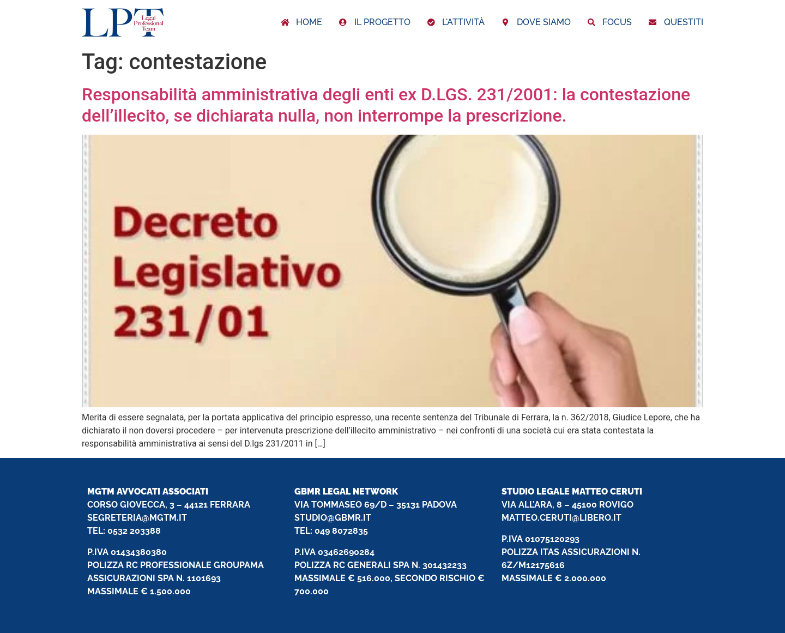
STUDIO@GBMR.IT (332, 518)
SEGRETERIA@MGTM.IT (137, 518)
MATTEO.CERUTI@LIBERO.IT (561, 518)
